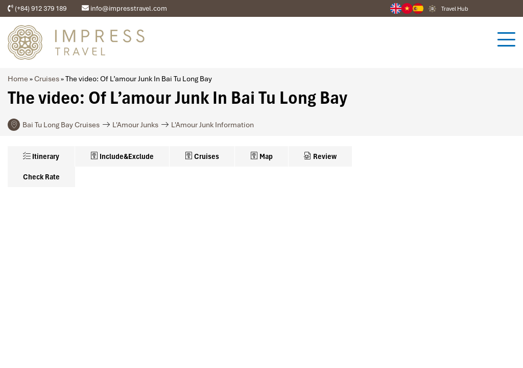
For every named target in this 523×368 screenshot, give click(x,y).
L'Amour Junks (135, 124)
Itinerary (41, 156)
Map (261, 156)
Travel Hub (454, 8)
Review (320, 156)
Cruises (46, 78)
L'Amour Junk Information (212, 124)
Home (18, 78)
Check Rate (41, 176)
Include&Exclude (122, 156)
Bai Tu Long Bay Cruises (61, 124)
